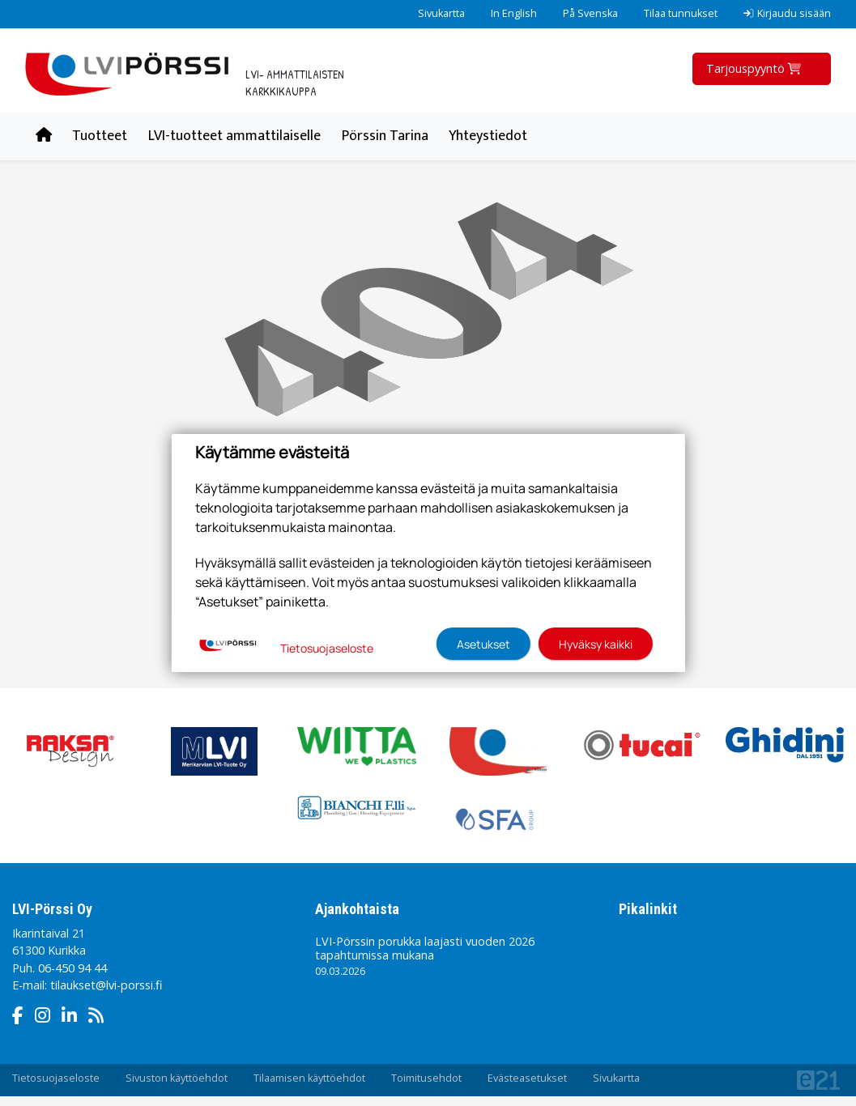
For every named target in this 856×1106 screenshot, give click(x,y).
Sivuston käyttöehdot (177, 1078)
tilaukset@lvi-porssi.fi (106, 985)
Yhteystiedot (488, 136)
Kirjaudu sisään (787, 13)
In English (514, 13)
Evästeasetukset (527, 1078)
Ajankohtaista (357, 908)
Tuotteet (99, 136)
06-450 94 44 (72, 968)
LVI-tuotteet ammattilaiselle (234, 136)
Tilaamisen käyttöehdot (309, 1078)
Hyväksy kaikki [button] (595, 644)
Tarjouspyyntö (755, 68)
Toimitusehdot (426, 1078)
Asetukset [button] (483, 644)
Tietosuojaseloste (56, 1078)
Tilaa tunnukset (681, 13)
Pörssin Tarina (385, 136)
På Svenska (590, 13)
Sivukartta (441, 13)
